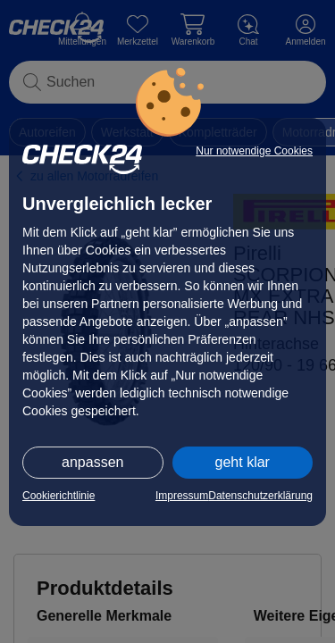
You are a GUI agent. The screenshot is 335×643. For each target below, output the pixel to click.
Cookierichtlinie (58, 495)
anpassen (92, 462)
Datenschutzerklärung (260, 495)
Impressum (181, 495)
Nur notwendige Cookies (254, 151)
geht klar (242, 462)
